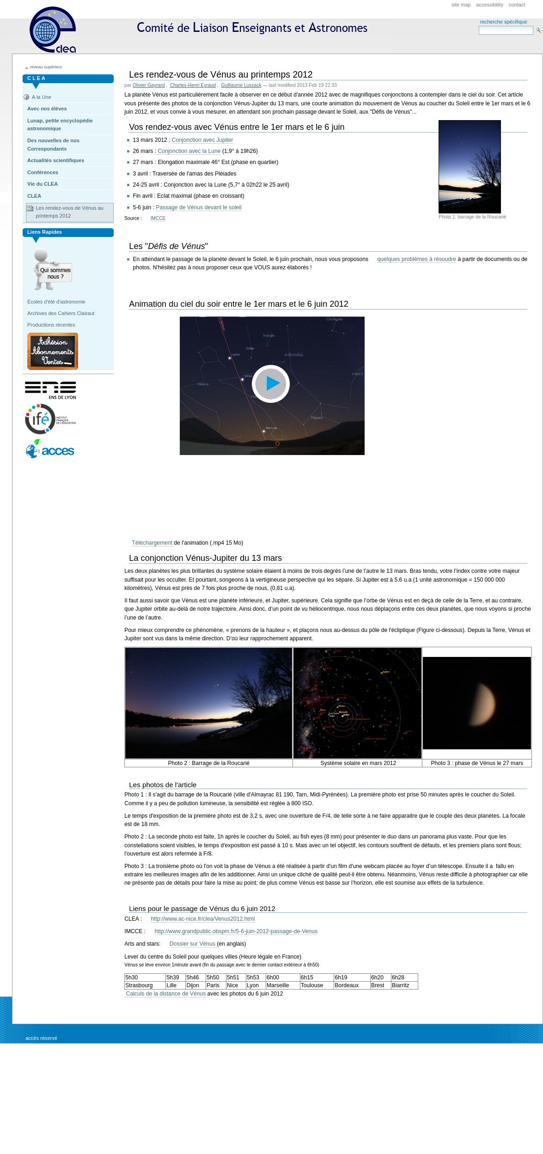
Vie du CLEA (42, 184)
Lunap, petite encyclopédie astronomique (60, 125)
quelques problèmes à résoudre (416, 259)
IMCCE (158, 218)
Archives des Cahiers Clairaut (60, 313)
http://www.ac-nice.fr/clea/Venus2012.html (203, 919)
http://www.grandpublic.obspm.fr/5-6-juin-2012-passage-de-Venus (235, 931)
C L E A (36, 78)
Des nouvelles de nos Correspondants (53, 145)
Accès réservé (41, 1038)
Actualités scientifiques (55, 160)
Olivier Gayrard (149, 85)
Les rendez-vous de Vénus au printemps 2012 (70, 212)
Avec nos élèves (47, 108)
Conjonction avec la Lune (188, 151)
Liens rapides (44, 232)
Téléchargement (152, 543)
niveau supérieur (46, 67)
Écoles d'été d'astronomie (56, 301)
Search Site (478, 25)
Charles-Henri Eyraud (193, 85)
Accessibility (489, 4)
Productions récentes (51, 325)
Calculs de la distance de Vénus (165, 993)
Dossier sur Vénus (193, 944)
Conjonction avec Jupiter (202, 140)
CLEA (202, 30)
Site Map (461, 4)
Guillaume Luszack (241, 85)
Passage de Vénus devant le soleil (198, 207)
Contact (517, 4)
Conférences (42, 172)
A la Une (41, 97)
